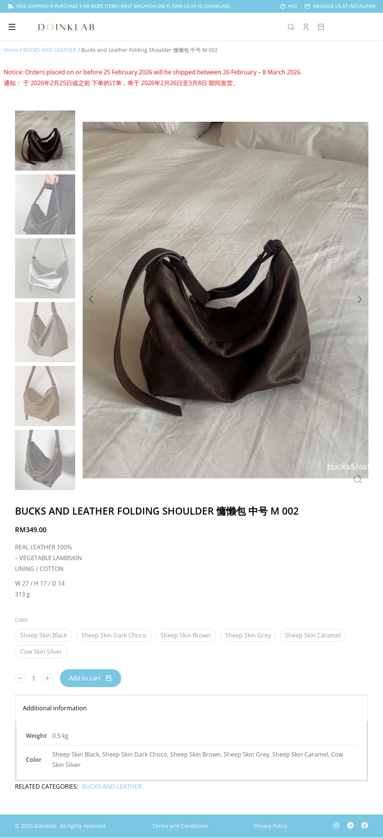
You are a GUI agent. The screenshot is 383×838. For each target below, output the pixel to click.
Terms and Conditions (180, 825)
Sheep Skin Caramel (313, 635)
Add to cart (90, 678)
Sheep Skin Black (43, 635)
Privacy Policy (270, 825)
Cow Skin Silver (41, 652)
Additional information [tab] (55, 708)
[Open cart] (321, 27)
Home (11, 49)
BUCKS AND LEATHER (49, 49)
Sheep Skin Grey (248, 635)
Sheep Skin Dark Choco (113, 635)
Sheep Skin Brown (185, 635)
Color (21, 619)
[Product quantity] (33, 678)
